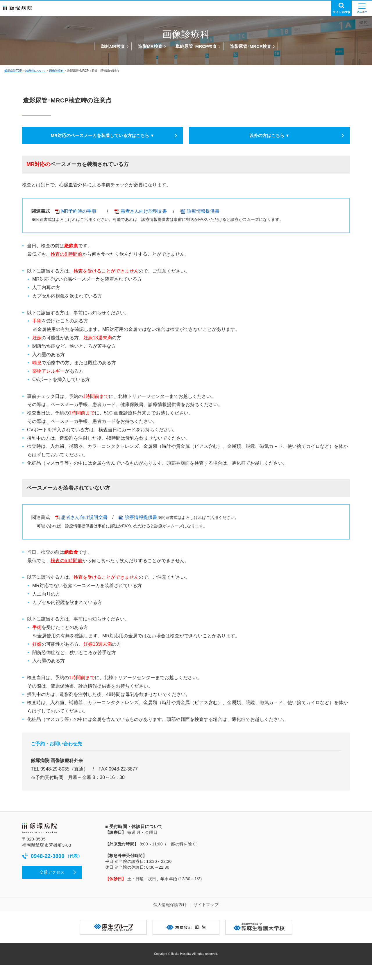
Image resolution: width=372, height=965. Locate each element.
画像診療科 (56, 70)
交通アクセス (52, 872)
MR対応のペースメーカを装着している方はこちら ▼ (102, 135)
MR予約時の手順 (75, 211)
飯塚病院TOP (13, 70)
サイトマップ (206, 905)
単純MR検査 (113, 46)
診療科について (35, 70)
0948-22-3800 (52, 857)
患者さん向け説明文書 (140, 211)
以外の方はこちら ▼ (269, 135)
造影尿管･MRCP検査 (250, 46)
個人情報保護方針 (170, 905)
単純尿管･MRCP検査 (196, 46)
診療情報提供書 (203, 211)
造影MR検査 (150, 46)
